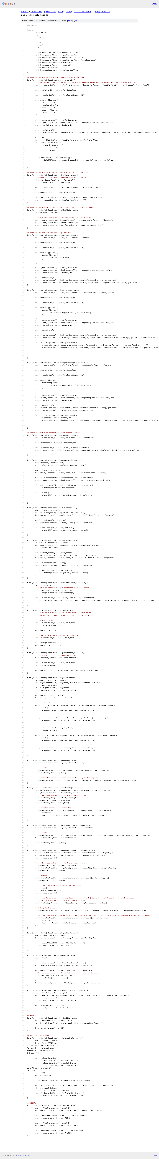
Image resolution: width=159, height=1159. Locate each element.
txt (149, 1155)
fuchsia (24, 11)
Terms (27, 1155)
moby (61, 11)
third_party (36, 11)
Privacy (21, 1155)
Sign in (154, 4)
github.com (50, 11)
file (70, 21)
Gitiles (14, 1155)
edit (77, 21)
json (155, 1155)
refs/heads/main (82, 11)
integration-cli (102, 11)
